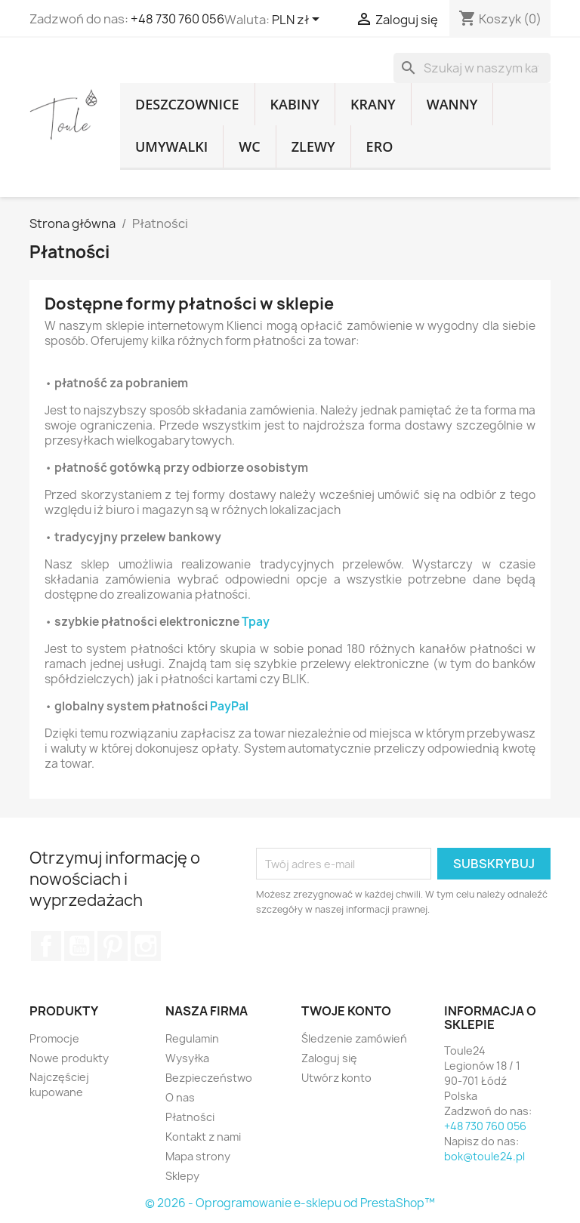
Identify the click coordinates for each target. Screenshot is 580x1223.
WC (249, 146)
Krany (373, 104)
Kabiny (295, 104)
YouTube (79, 946)
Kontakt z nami (203, 1136)
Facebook (46, 946)
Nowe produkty (69, 1058)
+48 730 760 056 (177, 18)
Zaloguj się (329, 1058)
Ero (379, 146)
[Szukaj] (472, 68)
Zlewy (313, 146)
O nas (180, 1097)
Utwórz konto (336, 1078)
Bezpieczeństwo (208, 1078)
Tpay (256, 622)
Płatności (189, 1117)
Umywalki (171, 146)
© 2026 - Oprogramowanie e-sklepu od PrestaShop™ (290, 1203)
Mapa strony (197, 1156)
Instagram (146, 946)
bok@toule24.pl (484, 1156)
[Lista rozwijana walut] (298, 20)
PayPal (229, 706)
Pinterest (112, 946)
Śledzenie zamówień (354, 1038)
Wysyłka (187, 1058)
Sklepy (182, 1176)
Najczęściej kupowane (59, 1084)
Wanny (452, 104)
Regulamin (192, 1038)
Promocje (54, 1038)
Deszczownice (187, 104)
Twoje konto (346, 1011)
